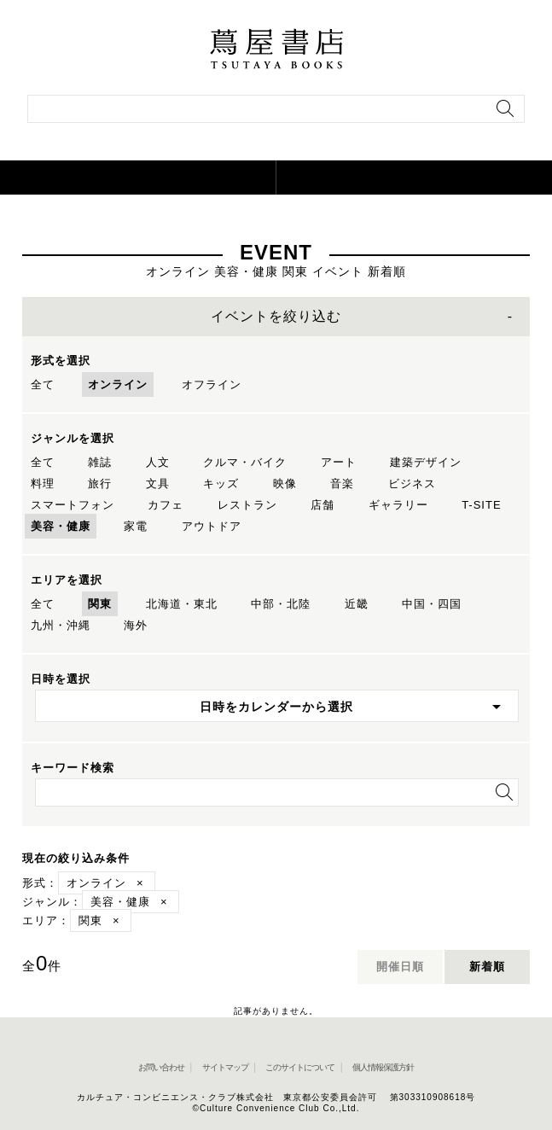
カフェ (165, 504)
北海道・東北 (182, 603)
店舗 (322, 504)
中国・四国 (432, 603)
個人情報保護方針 (383, 1067)
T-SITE (481, 504)
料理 (43, 483)
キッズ (221, 483)
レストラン (247, 504)
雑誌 (100, 462)
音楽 (342, 483)
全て (43, 384)
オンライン (118, 384)
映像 (285, 483)
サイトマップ (225, 1067)
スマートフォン (72, 504)
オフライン (211, 384)
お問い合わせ (161, 1067)
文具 (158, 483)
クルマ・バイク (245, 462)
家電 (136, 526)
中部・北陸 (281, 603)
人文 (158, 462)
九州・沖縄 (60, 625)
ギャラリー (398, 504)
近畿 (357, 603)
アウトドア (211, 526)
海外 (136, 625)
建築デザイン (426, 462)
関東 (100, 603)
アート (339, 462)
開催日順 (400, 966)
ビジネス (412, 483)
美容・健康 (60, 526)
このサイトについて (299, 1067)
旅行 (100, 483)
